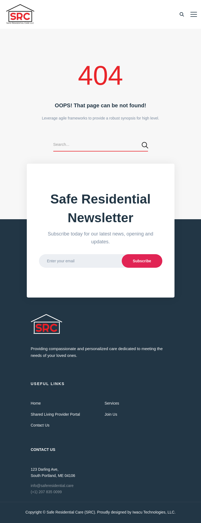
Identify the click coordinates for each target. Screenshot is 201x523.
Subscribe (142, 261)
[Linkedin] (47, 363)
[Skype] (53, 363)
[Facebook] (36, 363)
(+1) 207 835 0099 (46, 492)
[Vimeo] (41, 363)
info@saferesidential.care (52, 485)
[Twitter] (31, 363)
